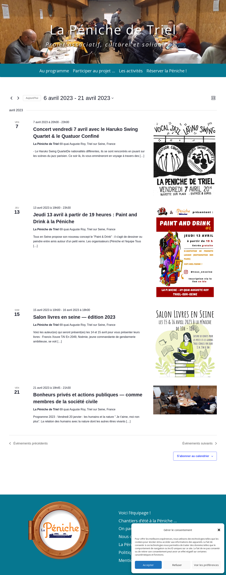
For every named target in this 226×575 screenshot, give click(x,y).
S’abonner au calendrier (193, 456)
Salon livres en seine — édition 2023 (74, 317)
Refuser (177, 565)
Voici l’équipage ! (135, 513)
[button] (219, 530)
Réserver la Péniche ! (167, 72)
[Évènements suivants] (18, 98)
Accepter (148, 565)
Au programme (54, 72)
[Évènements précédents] (11, 98)
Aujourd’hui (32, 98)
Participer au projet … (94, 72)
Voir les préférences (206, 565)
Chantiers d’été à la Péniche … (148, 521)
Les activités (131, 72)
